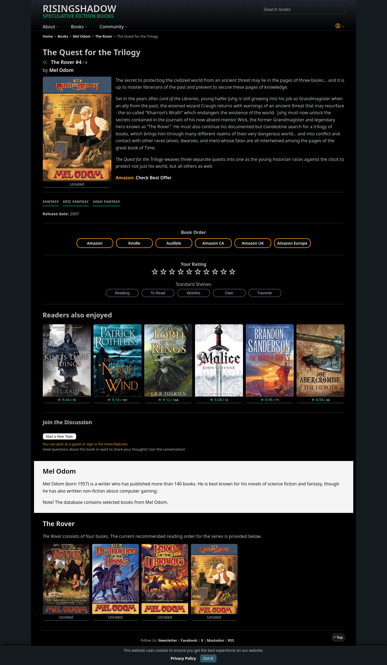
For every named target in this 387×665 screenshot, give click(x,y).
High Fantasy (106, 201)
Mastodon (215, 640)
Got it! (208, 658)
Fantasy (51, 201)
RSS (231, 640)
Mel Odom (61, 70)
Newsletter (167, 640)
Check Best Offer (154, 178)
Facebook (189, 640)
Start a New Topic (59, 436)
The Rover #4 (66, 62)
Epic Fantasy (76, 201)
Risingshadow (79, 10)
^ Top (338, 637)
